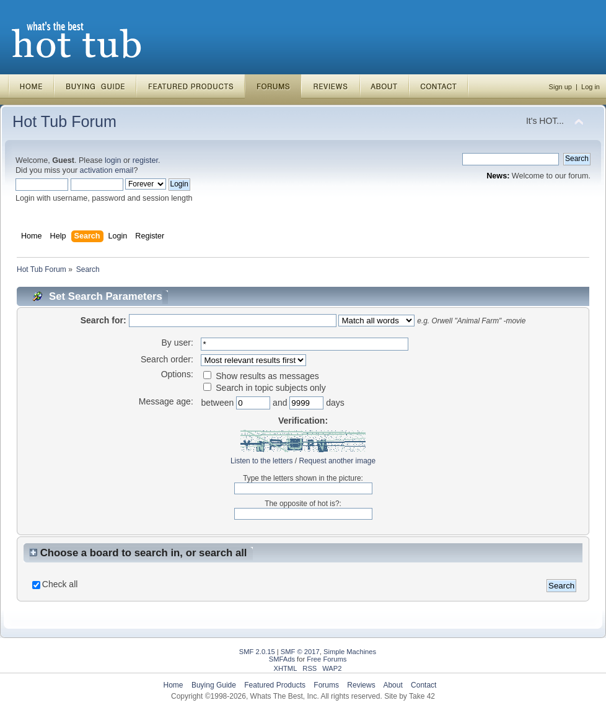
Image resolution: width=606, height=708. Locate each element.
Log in (590, 86)
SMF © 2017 (300, 651)
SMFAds (282, 659)
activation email (107, 170)
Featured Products (274, 685)
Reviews (361, 685)
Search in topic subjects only (264, 388)
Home (173, 685)
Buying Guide (213, 685)
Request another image (337, 461)
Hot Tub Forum (64, 121)
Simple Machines (349, 651)
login (113, 160)
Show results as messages (260, 376)
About (392, 685)
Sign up (560, 86)
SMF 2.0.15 (257, 651)
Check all (60, 584)
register (145, 160)
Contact (423, 685)
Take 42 (422, 696)
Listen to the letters (261, 461)
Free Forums (326, 659)
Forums (326, 685)
